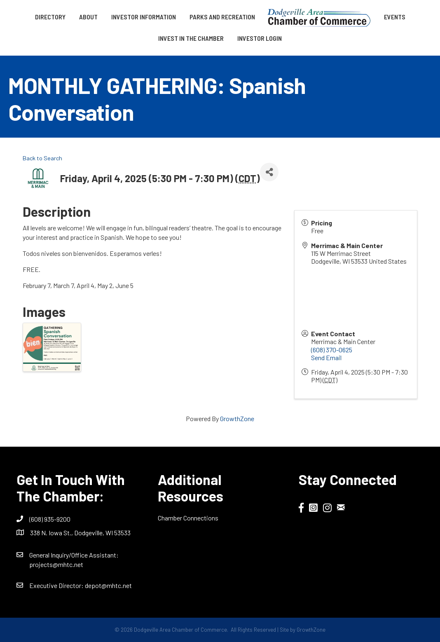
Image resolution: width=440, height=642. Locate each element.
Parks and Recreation (222, 17)
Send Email (326, 357)
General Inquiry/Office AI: (74, 555)
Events (394, 17)
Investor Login (259, 38)
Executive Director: (57, 585)
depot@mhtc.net (108, 585)
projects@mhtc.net (56, 564)
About (88, 17)
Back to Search (42, 158)
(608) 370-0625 (331, 350)
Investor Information (143, 17)
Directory (50, 17)
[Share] (269, 172)
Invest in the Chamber (191, 38)
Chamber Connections (188, 518)
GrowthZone (237, 418)
